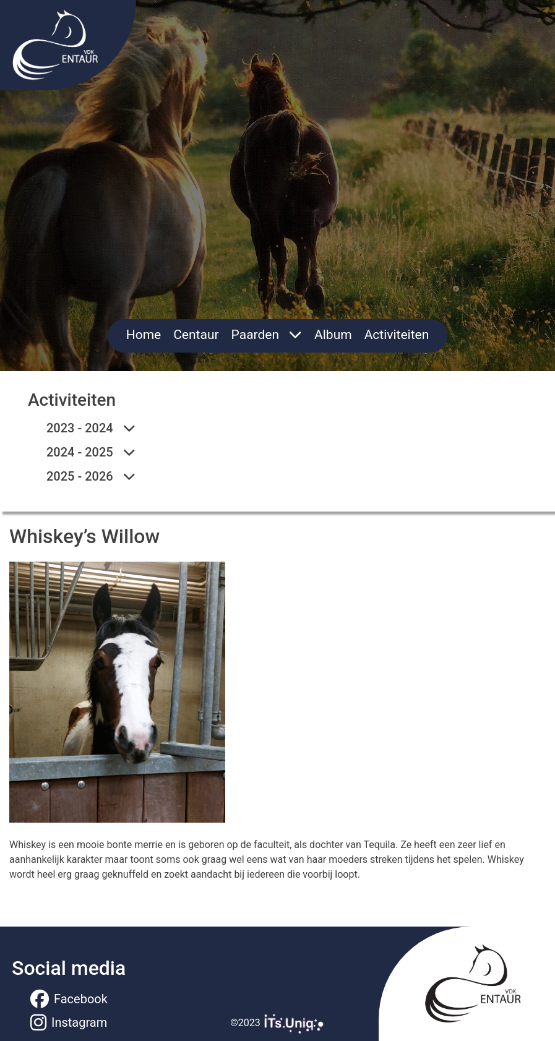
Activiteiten (396, 334)
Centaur (195, 334)
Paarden (266, 334)
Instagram (68, 1022)
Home (143, 334)
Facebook (69, 999)
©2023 (277, 1023)
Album (333, 334)
